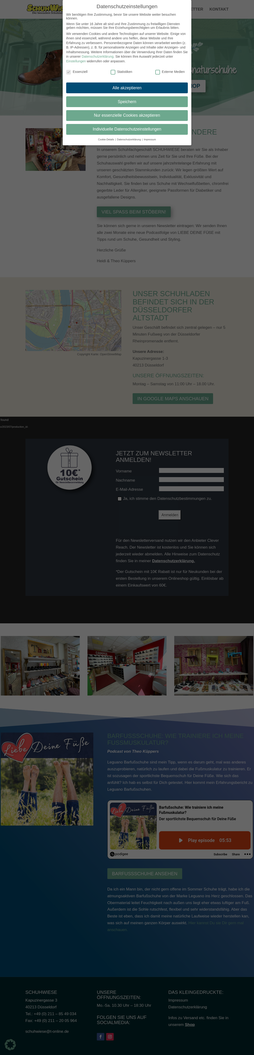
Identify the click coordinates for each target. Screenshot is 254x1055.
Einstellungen (76, 61)
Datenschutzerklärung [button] (129, 139)
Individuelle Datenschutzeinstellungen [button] (127, 129)
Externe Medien (170, 72)
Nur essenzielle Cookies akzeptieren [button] (127, 115)
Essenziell (76, 72)
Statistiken (121, 72)
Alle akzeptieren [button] (127, 88)
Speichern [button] (127, 101)
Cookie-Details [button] (106, 139)
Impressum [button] (150, 139)
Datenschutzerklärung (97, 56)
